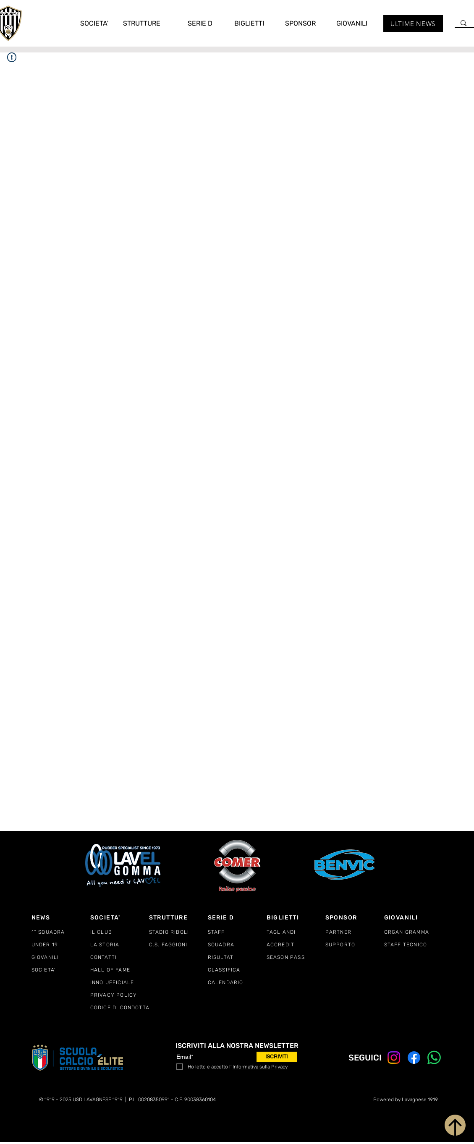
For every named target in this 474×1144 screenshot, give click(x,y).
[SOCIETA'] (119, 917)
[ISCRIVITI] (277, 1057)
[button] (89, 23)
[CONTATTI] (119, 957)
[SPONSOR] (354, 917)
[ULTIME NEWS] (413, 23)
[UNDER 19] (60, 944)
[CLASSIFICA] (237, 970)
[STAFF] (237, 932)
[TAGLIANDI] (296, 932)
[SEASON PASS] (296, 957)
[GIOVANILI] (60, 957)
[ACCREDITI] (296, 944)
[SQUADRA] (237, 944)
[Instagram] (393, 1057)
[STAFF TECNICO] (413, 944)
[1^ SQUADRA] (60, 932)
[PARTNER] (354, 932)
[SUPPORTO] (354, 944)
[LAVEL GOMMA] (123, 865)
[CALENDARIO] (237, 982)
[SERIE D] (237, 917)
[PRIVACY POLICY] (119, 995)
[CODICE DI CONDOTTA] (126, 1007)
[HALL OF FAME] (119, 970)
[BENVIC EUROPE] (345, 865)
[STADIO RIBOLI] (178, 932)
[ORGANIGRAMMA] (413, 932)
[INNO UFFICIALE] (119, 982)
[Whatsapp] (434, 1057)
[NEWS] (60, 917)
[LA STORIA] (119, 944)
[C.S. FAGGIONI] (178, 944)
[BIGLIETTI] (296, 917)
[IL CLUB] (119, 932)
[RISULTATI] (237, 957)
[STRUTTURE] (178, 917)
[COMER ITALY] (237, 866)
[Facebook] (414, 1057)
